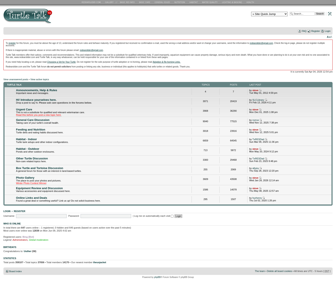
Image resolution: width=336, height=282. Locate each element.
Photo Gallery (25, 177)
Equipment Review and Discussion (39, 188)
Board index (15, 271)
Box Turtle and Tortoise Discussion (39, 168)
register (12, 43)
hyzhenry (257, 198)
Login (327, 31)
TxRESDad (258, 139)
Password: (73, 216)
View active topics (39, 79)
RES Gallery (111, 2)
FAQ (304, 31)
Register (315, 31)
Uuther (27, 251)
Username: (9, 216)
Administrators (20, 240)
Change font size (329, 37)
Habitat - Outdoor (27, 148)
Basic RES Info (126, 2)
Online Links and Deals (31, 197)
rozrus (255, 120)
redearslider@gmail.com (261, 43)
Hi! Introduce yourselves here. (36, 99)
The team (260, 271)
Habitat (193, 2)
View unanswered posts (15, 79)
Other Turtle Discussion (32, 158)
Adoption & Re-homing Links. (167, 62)
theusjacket (99, 262)
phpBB (157, 277)
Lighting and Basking (232, 2)
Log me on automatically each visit (154, 216)
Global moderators (38, 240)
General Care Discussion (33, 120)
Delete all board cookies (279, 271)
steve (255, 90)
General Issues (162, 2)
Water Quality (209, 2)
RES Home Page (92, 2)
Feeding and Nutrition (30, 129)
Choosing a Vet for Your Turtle (61, 62)
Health (250, 2)
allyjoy (255, 168)
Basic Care (144, 2)
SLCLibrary (258, 100)
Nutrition (180, 2)
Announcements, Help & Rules (36, 90)
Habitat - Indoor (26, 139)
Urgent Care (24, 109)
